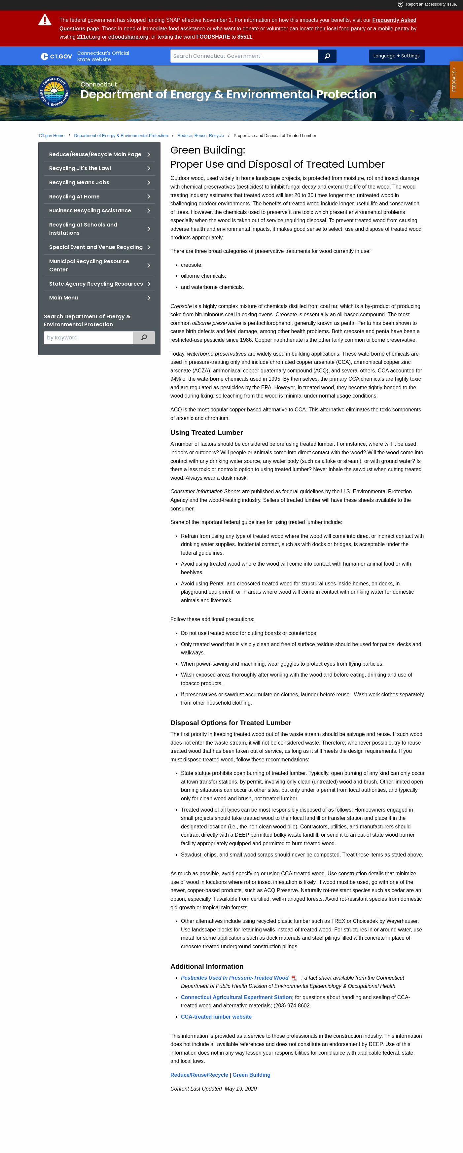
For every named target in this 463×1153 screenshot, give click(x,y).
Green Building (251, 1075)
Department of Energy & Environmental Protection (121, 135)
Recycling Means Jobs (79, 182)
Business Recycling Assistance (90, 210)
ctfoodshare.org (128, 37)
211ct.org (88, 37)
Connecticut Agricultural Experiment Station (236, 997)
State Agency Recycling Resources (96, 284)
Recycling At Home (74, 196)
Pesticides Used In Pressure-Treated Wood (235, 978)
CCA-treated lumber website (216, 1017)
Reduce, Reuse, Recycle (200, 135)
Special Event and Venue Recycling (96, 247)
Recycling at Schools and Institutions (83, 229)
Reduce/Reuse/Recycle (199, 1075)
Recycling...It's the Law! (80, 168)
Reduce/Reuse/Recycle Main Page (95, 154)
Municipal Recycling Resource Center (89, 266)
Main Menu (63, 297)
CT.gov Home (52, 135)
